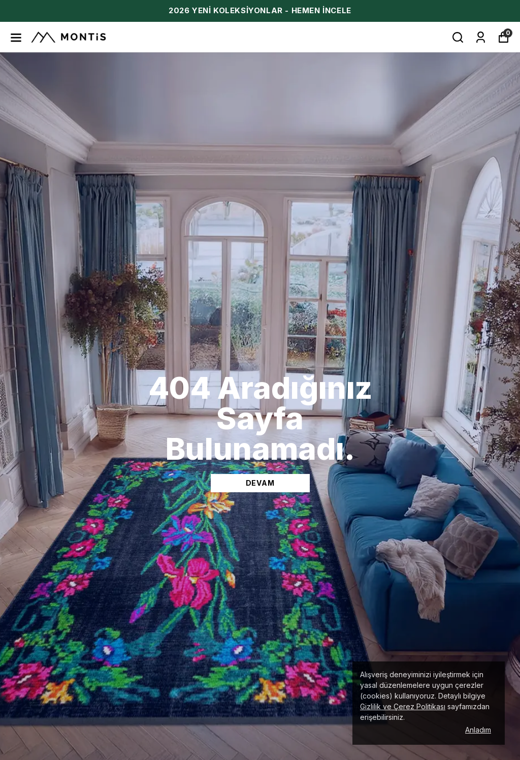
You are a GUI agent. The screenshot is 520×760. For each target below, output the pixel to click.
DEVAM (260, 483)
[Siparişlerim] (480, 37)
